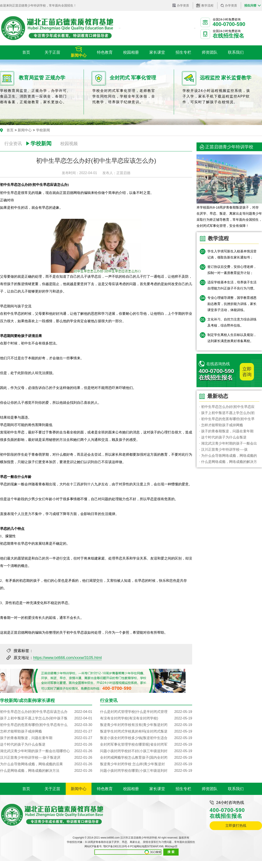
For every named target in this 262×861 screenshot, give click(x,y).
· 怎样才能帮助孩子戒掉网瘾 (221, 425)
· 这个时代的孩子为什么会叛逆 (222, 437)
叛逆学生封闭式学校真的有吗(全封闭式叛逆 (146, 731)
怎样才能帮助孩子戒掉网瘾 (46, 731)
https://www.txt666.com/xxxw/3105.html (67, 658)
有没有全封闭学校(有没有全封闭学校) (146, 718)
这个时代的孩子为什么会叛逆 (46, 744)
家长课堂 (157, 789)
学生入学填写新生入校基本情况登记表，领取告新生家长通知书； (232, 254)
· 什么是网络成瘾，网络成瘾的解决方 (228, 462)
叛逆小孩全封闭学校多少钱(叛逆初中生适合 (146, 738)
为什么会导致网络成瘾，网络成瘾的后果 (46, 764)
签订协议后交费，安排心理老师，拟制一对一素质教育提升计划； (232, 270)
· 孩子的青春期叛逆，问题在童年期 (226, 431)
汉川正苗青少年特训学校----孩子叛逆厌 (46, 757)
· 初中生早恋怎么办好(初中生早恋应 (227, 407)
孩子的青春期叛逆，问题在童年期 (46, 738)
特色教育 (105, 789)
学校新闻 (43, 130)
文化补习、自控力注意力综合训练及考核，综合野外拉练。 (232, 322)
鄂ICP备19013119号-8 (116, 846)
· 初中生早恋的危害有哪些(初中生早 (227, 419)
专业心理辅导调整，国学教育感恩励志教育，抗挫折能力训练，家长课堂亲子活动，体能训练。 (232, 304)
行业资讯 (13, 143)
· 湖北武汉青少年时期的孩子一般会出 (228, 443)
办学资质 (183, 5)
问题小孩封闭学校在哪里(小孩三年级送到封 (146, 770)
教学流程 (207, 5)
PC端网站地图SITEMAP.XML (147, 846)
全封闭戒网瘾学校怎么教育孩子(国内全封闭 (146, 757)
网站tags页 (171, 846)
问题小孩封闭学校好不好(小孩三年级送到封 (146, 751)
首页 (10, 130)
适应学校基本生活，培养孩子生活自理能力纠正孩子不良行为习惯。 (232, 285)
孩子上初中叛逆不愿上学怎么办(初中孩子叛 (46, 718)
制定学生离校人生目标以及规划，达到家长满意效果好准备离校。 (232, 338)
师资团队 (209, 789)
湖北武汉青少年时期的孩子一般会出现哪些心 (46, 751)
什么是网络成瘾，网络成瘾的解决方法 (46, 770)
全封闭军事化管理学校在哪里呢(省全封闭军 (146, 744)
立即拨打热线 (235, 825)
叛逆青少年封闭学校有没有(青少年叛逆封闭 (146, 725)
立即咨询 (247, 371)
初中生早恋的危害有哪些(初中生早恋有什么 (46, 725)
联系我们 (236, 789)
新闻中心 (25, 130)
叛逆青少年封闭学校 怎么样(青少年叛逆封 (146, 764)
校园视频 (69, 143)
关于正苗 (52, 789)
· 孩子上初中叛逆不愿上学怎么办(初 (227, 413)
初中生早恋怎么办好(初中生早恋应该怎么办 (46, 712)
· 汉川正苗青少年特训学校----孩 (223, 449)
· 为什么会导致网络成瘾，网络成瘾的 (228, 455)
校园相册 (131, 789)
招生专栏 (183, 789)
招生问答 (250, 5)
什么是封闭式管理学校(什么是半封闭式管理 (146, 712)
